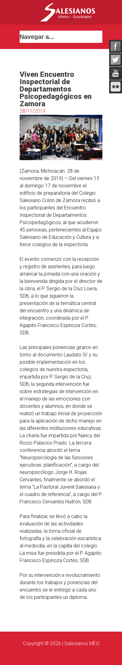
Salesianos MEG (81, 643)
